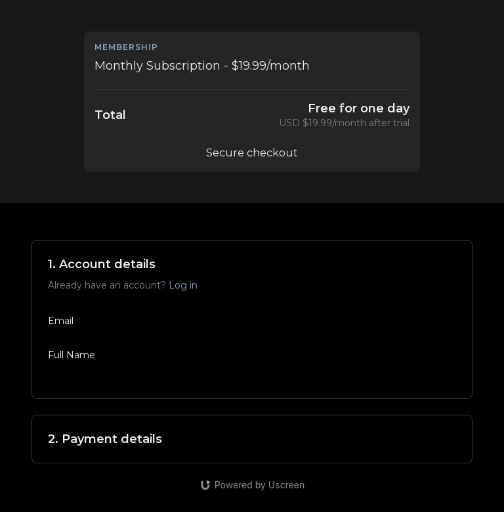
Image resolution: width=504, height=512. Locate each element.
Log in (183, 285)
